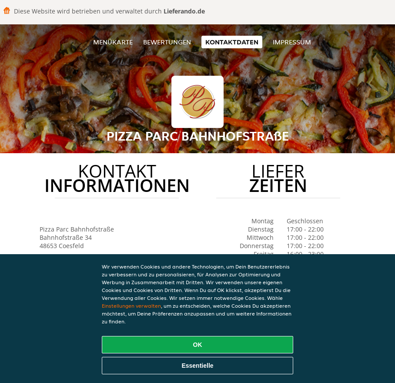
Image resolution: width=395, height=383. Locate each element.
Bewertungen (167, 42)
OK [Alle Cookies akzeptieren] (197, 344)
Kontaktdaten (231, 42)
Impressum (292, 42)
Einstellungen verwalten (131, 305)
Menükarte (113, 42)
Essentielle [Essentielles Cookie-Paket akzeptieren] (197, 365)
